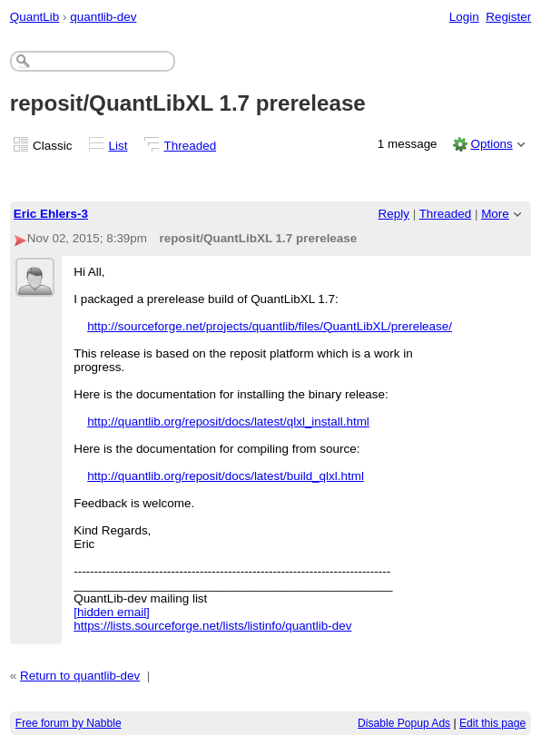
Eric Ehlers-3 (51, 214)
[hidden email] (112, 612)
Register (508, 17)
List (118, 145)
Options (491, 144)
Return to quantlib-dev (80, 675)
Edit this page (492, 723)
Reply (394, 214)
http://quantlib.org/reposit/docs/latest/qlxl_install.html (228, 421)
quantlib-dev (103, 17)
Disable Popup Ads (404, 723)
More (495, 214)
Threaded (190, 145)
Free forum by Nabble (68, 723)
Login (464, 17)
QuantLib (35, 17)
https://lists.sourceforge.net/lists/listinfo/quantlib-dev (212, 625)
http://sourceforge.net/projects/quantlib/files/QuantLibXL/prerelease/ (269, 326)
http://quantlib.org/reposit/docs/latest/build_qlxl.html (225, 476)
